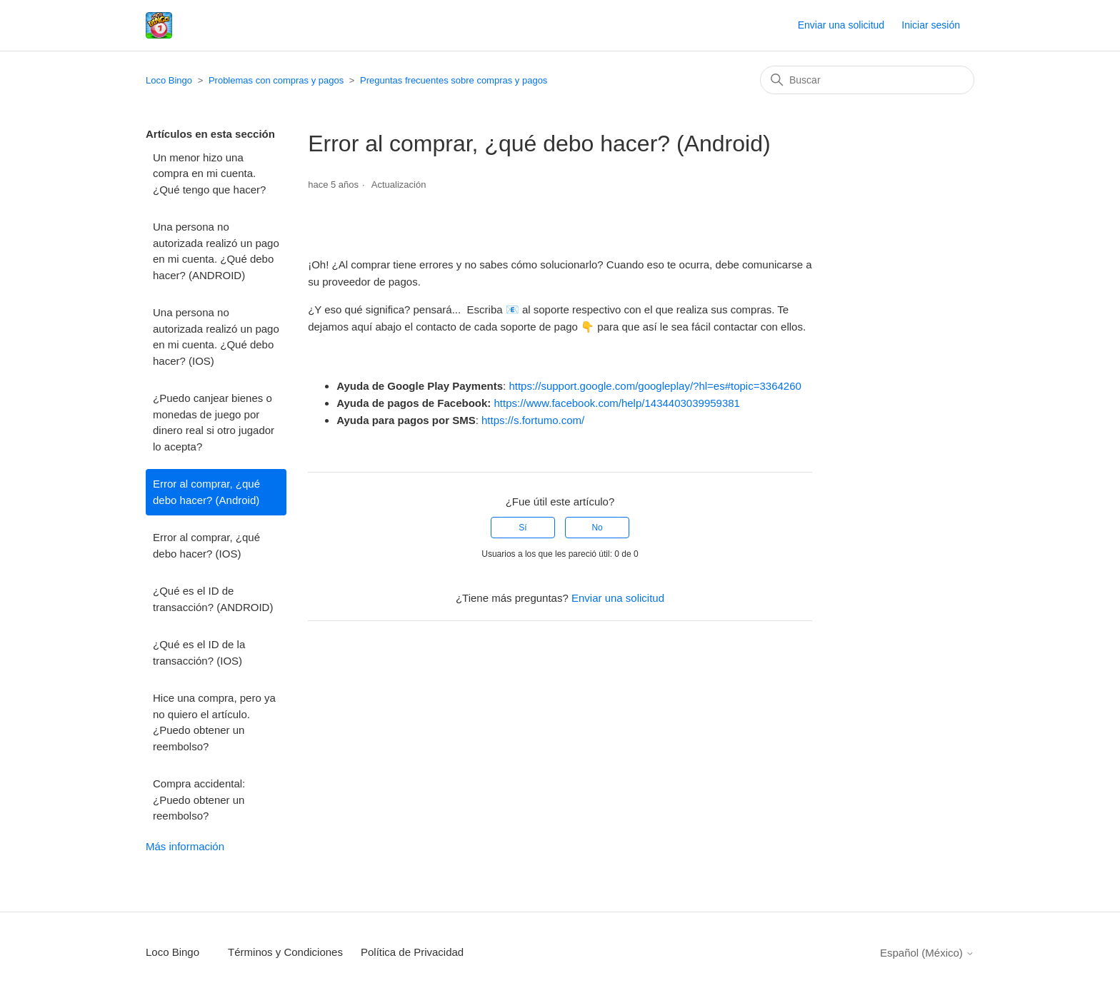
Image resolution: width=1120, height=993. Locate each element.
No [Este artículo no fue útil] (596, 528)
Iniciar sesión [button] (930, 25)
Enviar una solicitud (841, 25)
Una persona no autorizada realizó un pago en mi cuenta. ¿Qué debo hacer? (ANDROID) (216, 251)
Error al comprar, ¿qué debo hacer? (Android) (206, 492)
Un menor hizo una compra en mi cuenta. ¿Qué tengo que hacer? (209, 173)
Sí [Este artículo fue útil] (522, 528)
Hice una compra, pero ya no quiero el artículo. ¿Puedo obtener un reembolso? (214, 722)
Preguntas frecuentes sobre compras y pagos (453, 80)
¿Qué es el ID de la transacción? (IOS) (199, 652)
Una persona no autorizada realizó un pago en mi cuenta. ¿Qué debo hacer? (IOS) (216, 336)
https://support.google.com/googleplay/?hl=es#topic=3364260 (655, 386)
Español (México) (927, 953)
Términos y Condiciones (285, 952)
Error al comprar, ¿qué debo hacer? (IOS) (206, 545)
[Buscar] (867, 80)
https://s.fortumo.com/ (532, 420)
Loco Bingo (169, 80)
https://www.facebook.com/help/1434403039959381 (617, 403)
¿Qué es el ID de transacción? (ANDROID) (213, 599)
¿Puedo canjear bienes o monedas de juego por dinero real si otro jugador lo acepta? (213, 422)
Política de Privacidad (412, 952)
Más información (185, 846)
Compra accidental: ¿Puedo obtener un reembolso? (199, 799)
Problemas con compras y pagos (276, 80)
